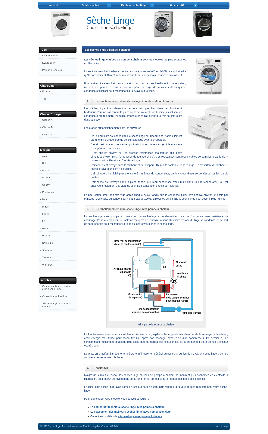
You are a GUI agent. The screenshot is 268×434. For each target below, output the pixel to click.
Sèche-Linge (134, 28)
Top (44, 98)
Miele (45, 228)
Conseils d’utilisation (54, 296)
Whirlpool (47, 264)
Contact (105, 426)
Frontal (46, 91)
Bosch (45, 170)
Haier (45, 199)
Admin (115, 426)
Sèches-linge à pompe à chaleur (56, 305)
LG (44, 221)
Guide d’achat (90, 5)
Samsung (47, 243)
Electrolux (48, 192)
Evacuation (48, 63)
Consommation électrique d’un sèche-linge (57, 287)
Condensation (50, 55)
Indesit (46, 206)
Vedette (46, 257)
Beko (45, 163)
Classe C (47, 134)
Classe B (47, 127)
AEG (45, 156)
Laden (45, 214)
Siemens (47, 250)
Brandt (46, 177)
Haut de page (221, 426)
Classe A (47, 120)
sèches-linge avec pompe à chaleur (140, 416)
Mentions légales (91, 426)
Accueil (54, 5)
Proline (46, 235)
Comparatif (177, 5)
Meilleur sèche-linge (134, 5)
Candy (46, 185)
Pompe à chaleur (52, 70)
